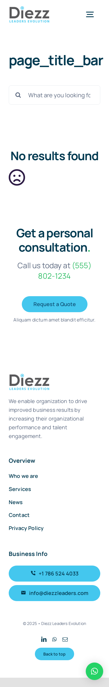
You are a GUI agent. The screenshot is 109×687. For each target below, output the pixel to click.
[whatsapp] (54, 639)
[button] (94, 671)
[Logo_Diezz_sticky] (29, 9)
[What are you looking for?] (54, 95)
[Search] (18, 95)
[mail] (65, 639)
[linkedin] (44, 639)
